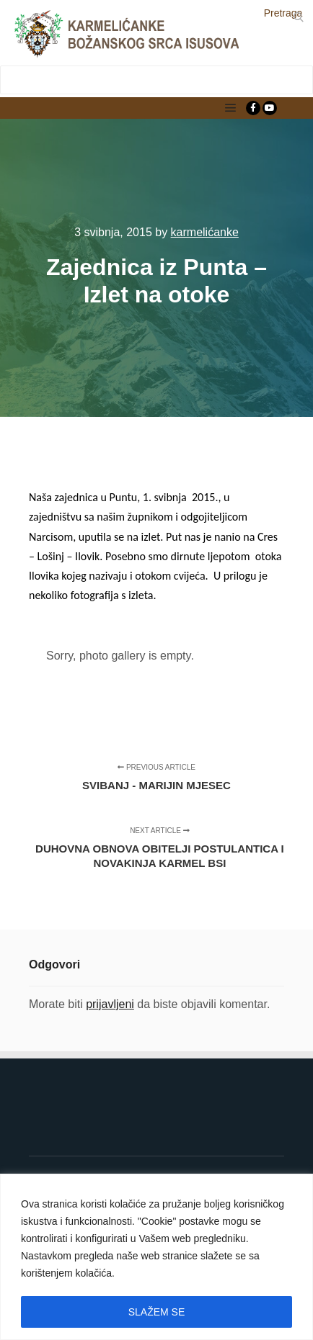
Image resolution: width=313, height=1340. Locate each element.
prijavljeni (110, 1004)
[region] (156, 1257)
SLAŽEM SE (156, 1312)
